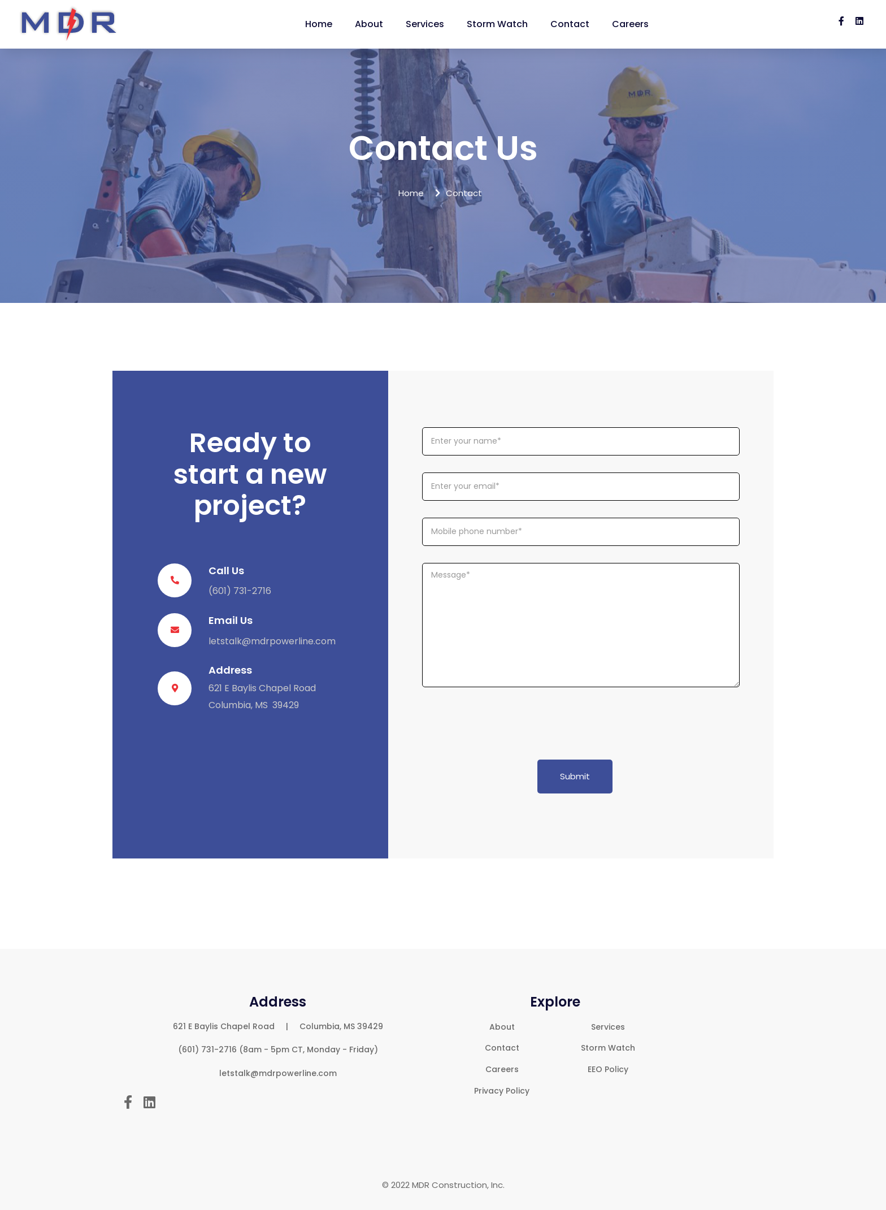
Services (425, 24)
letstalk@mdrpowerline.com (272, 641)
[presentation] (508, 726)
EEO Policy (608, 1069)
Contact (569, 24)
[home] (69, 24)
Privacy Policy (501, 1090)
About (369, 24)
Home (318, 24)
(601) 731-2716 (240, 590)
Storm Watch (497, 24)
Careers (630, 24)
